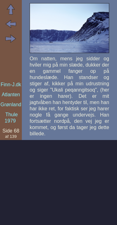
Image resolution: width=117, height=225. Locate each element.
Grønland (11, 104)
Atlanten (11, 94)
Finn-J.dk (11, 84)
